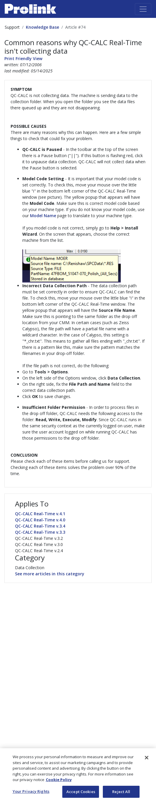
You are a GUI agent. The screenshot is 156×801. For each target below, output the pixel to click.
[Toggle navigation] (143, 9)
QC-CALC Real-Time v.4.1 (40, 513)
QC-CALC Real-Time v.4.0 (40, 520)
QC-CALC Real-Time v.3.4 (40, 526)
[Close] (146, 764)
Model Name (43, 215)
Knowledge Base (42, 27)
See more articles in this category (49, 573)
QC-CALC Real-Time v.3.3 (40, 532)
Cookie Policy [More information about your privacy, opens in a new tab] (59, 786)
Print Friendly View (23, 58)
